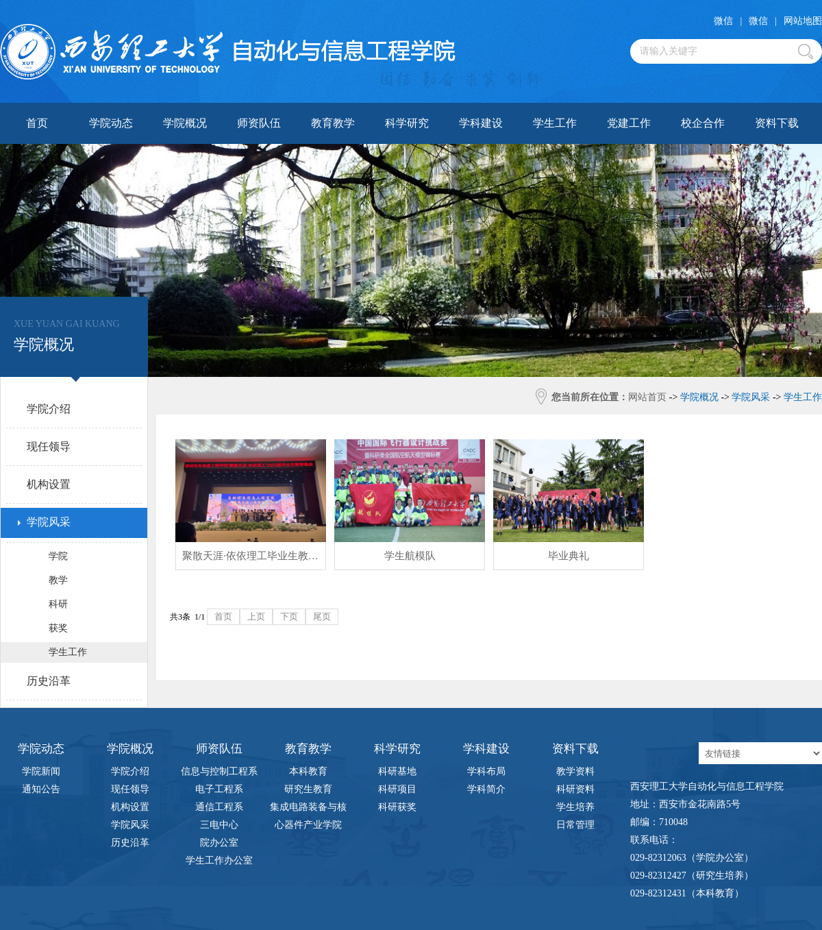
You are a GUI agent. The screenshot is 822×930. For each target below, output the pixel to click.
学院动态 (111, 123)
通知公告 (41, 789)
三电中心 (219, 825)
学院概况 (185, 123)
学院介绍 (130, 771)
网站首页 (647, 397)
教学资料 (575, 771)
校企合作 (703, 123)
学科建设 (481, 123)
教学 (58, 580)
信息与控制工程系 (219, 771)
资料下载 (777, 123)
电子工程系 (219, 789)
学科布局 (486, 771)
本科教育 (308, 771)
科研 (58, 604)
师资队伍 (259, 123)
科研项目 (397, 789)
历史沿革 (130, 842)
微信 (723, 21)
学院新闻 (41, 771)
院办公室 (219, 842)
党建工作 (629, 123)
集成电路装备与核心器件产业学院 (308, 809)
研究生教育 (308, 789)
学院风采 (130, 825)
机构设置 (130, 807)
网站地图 (803, 21)
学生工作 (555, 123)
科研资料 (575, 789)
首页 (37, 123)
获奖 (58, 628)
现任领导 (130, 789)
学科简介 (486, 789)
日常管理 (575, 825)
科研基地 (397, 771)
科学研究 (407, 123)
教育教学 (333, 123)
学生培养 (575, 807)
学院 (58, 556)
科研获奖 (397, 807)
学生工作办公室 (219, 860)
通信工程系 (219, 807)
